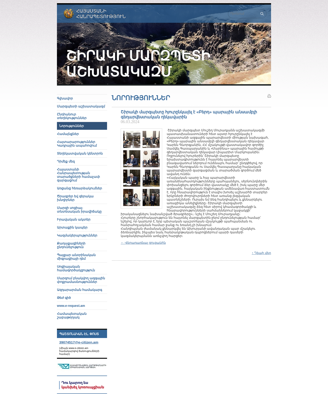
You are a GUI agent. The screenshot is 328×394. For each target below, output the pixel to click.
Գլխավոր (65, 98)
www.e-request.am (71, 306)
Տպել (269, 96)
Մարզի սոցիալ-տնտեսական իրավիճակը (79, 209)
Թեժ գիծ (64, 298)
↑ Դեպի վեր (261, 253)
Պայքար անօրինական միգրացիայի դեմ (76, 256)
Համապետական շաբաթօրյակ (72, 315)
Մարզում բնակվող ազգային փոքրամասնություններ (81, 280)
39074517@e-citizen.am (78, 342)
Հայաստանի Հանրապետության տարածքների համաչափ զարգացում (78, 175)
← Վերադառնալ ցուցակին (143, 242)
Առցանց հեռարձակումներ (79, 188)
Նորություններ (71, 126)
